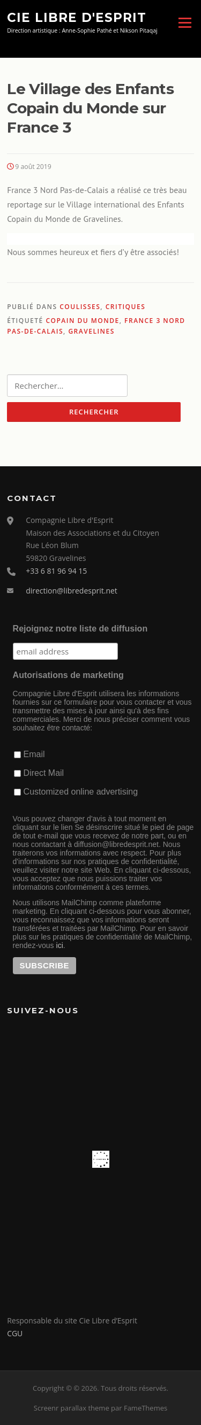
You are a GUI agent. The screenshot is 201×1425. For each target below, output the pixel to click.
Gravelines (91, 331)
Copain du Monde (82, 320)
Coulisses (79, 306)
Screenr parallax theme (71, 1408)
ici (59, 945)
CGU (15, 1333)
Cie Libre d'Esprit (76, 17)
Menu (184, 22)
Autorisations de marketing (68, 675)
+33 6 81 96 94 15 (56, 571)
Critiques (126, 306)
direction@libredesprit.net (71, 591)
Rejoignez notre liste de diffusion (80, 628)
